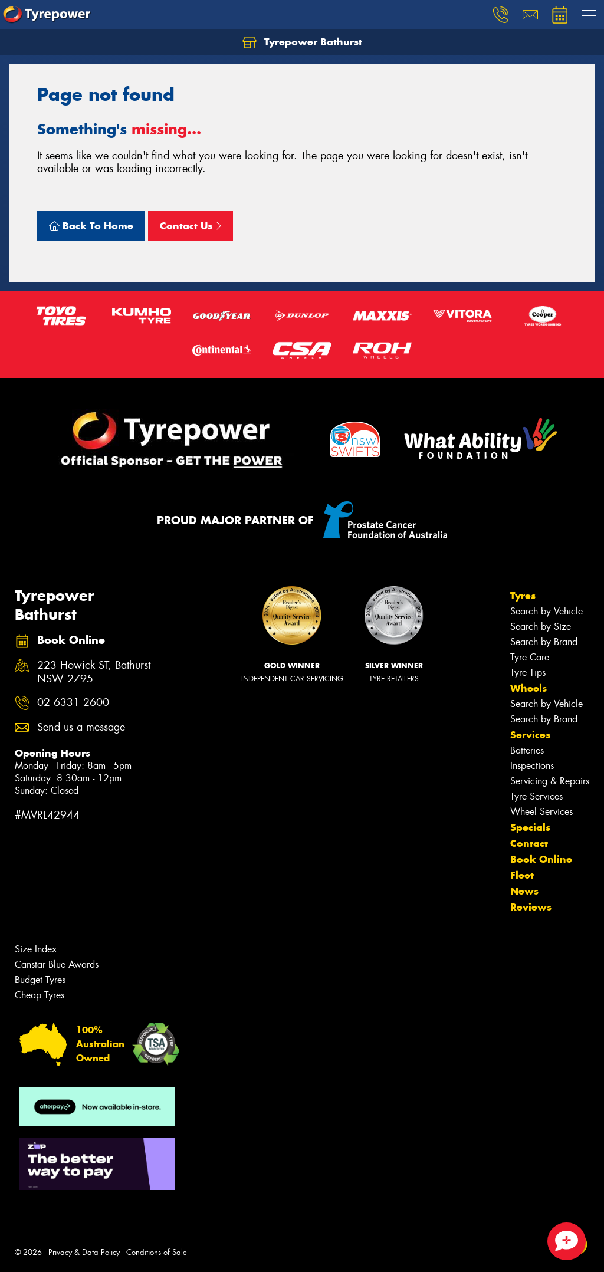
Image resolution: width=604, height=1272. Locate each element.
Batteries (527, 750)
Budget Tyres (40, 980)
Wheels (528, 688)
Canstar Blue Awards (57, 964)
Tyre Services (536, 796)
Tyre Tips (528, 672)
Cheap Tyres (39, 995)
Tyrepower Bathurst (302, 42)
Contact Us (190, 225)
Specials (530, 827)
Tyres (523, 595)
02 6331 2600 (73, 702)
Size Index (36, 949)
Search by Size (540, 626)
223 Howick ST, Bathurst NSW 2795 (93, 672)
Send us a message (81, 727)
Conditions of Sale (156, 1252)
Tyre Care (529, 657)
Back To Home (91, 225)
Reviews (531, 906)
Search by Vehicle (546, 611)
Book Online (541, 859)
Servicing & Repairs (549, 781)
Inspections (532, 766)
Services (530, 734)
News (524, 891)
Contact (529, 843)
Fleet (522, 875)
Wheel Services (541, 812)
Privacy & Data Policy (84, 1252)
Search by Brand (543, 642)
